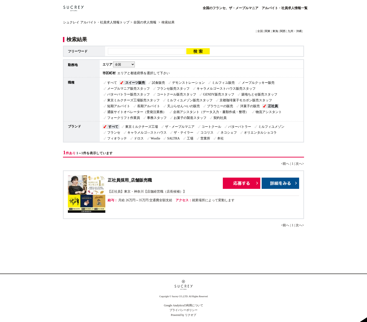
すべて (112, 82)
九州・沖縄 (295, 31)
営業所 (205, 138)
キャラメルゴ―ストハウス (147, 132)
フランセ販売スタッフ (173, 88)
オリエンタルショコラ (260, 132)
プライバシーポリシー (183, 310)
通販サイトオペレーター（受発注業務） (136, 112)
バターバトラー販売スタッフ (128, 94)
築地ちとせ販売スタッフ (259, 94)
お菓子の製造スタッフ (190, 118)
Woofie (155, 138)
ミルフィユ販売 (223, 82)
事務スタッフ (157, 118)
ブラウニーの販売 (220, 106)
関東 (267, 31)
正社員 (273, 106)
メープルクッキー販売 (258, 82)
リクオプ (190, 315)
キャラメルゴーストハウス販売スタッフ (226, 88)
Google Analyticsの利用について (183, 305)
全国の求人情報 (145, 22)
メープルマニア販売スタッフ (128, 88)
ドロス (139, 138)
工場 (190, 138)
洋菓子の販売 (250, 106)
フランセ (113, 132)
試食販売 (158, 82)
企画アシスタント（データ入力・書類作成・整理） (211, 112)
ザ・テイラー (183, 132)
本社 (220, 138)
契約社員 (220, 118)
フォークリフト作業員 (123, 118)
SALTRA (173, 138)
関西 (283, 31)
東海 (275, 31)
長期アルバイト (148, 106)
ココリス (206, 132)
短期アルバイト (118, 106)
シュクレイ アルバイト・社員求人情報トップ (96, 22)
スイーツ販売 (135, 82)
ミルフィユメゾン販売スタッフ (190, 100)
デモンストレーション (188, 82)
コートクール (211, 126)
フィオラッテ (117, 138)
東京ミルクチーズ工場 (141, 126)
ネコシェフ (228, 132)
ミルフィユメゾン (271, 126)
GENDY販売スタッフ (218, 94)
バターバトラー (239, 126)
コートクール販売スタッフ (176, 94)
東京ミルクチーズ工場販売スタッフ (133, 100)
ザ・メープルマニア (180, 126)
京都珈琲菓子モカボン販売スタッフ (246, 100)
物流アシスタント (269, 112)
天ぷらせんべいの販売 (183, 106)
